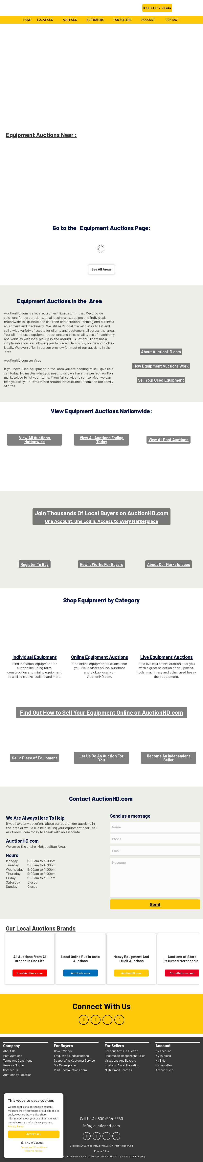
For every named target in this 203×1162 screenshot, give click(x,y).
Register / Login (157, 8)
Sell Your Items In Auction (121, 1051)
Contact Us (10, 1070)
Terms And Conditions (17, 1060)
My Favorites (163, 1065)
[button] (33, 1142)
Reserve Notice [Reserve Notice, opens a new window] (34, 1151)
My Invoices (163, 1055)
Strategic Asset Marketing (122, 1065)
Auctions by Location (17, 1074)
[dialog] (33, 1125)
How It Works (63, 1051)
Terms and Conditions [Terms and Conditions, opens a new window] (33, 1147)
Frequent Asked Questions (71, 1055)
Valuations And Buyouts (120, 1060)
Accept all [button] (33, 1134)
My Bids (160, 1060)
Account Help (164, 1070)
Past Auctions (12, 1055)
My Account (163, 1051)
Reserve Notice (13, 1065)
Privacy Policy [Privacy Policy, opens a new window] (16, 1126)
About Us (9, 1051)
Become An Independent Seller (125, 1055)
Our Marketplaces (65, 1065)
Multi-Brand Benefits (118, 1070)
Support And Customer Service (74, 1060)
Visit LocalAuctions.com (70, 1070)
